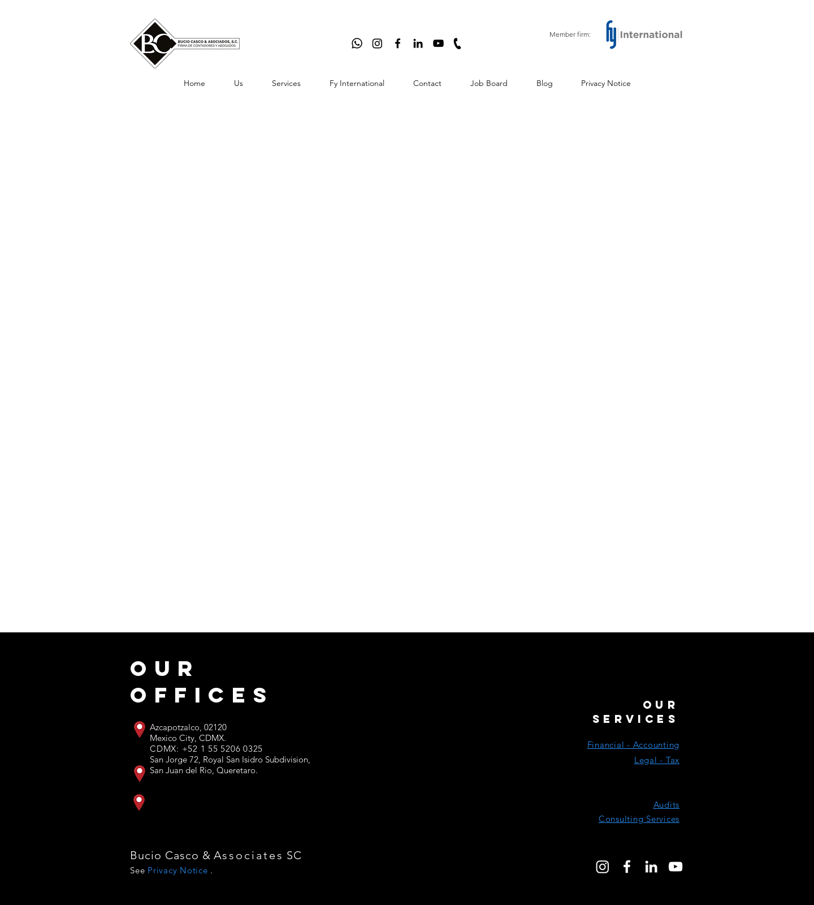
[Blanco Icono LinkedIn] (651, 866)
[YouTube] (438, 43)
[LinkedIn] (418, 43)
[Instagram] (377, 43)
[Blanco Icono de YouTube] (675, 866)
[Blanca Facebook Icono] (626, 866)
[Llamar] (457, 43)
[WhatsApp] (356, 43)
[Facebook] (397, 43)
